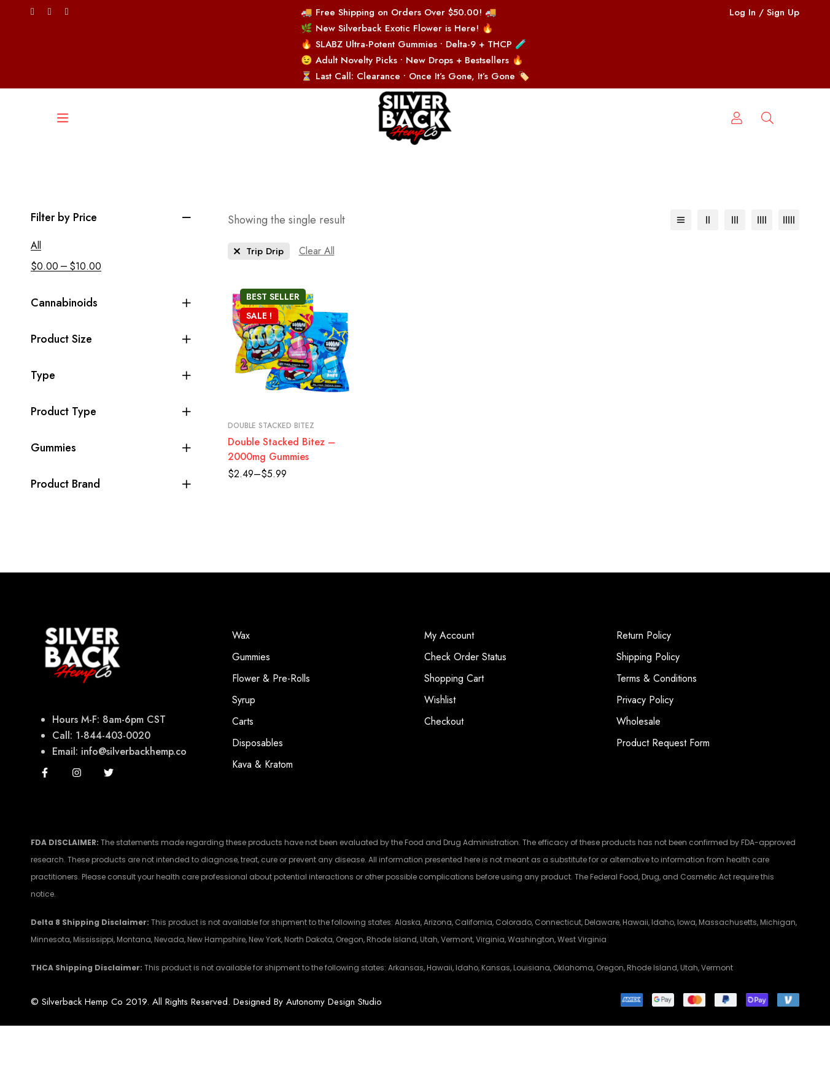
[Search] (80, 196)
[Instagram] (77, 839)
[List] (680, 286)
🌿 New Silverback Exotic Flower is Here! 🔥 (397, 28)
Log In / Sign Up (764, 12)
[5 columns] (788, 286)
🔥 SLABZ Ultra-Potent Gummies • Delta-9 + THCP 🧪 (414, 44)
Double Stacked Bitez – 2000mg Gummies (281, 515)
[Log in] (767, 196)
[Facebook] (49, 11)
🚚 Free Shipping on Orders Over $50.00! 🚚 (399, 12)
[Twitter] (32, 11)
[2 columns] (707, 286)
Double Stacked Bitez (271, 491)
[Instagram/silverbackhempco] (67, 11)
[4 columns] (761, 286)
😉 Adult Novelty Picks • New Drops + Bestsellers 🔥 (412, 60)
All (36, 312)
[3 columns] (734, 286)
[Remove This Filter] (317, 317)
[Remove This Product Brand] (259, 317)
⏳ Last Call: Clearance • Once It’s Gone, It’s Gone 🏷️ (415, 76)
